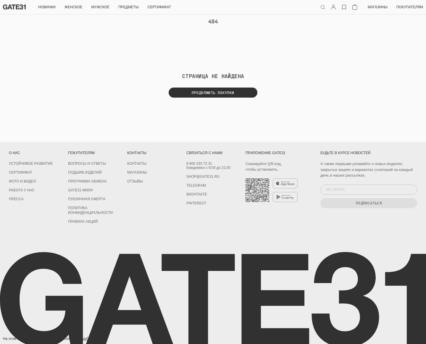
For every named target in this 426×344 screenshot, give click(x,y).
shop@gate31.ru (203, 177)
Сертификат (20, 172)
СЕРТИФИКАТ (159, 7)
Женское (73, 7)
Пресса (16, 199)
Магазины (378, 7)
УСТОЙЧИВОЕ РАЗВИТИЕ (31, 163)
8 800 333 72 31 (199, 163)
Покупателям (409, 7)
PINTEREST (196, 203)
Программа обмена (87, 181)
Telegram (196, 185)
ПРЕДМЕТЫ (128, 7)
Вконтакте (196, 194)
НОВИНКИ (47, 7)
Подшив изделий (85, 172)
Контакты (136, 163)
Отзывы (135, 181)
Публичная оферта (86, 199)
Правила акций (83, 221)
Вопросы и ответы (87, 163)
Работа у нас (22, 190)
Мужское (100, 7)
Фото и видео (22, 181)
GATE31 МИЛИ (80, 190)
